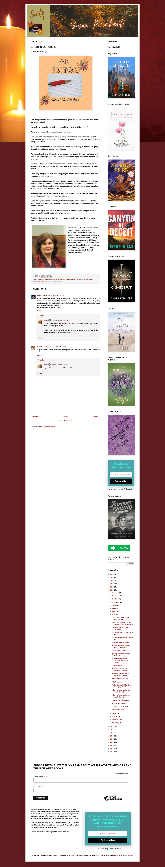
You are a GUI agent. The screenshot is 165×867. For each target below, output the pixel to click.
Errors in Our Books (119, 650)
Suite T (50, 281)
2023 (112, 581)
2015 (112, 739)
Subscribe (121, 481)
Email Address (40, 776)
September (116, 602)
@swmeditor (50, 52)
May (114, 614)
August (114, 605)
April (114, 713)
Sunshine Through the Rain (121, 642)
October (115, 599)
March (114, 716)
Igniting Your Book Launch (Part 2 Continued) (121, 646)
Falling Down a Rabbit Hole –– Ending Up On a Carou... (122, 686)
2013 (112, 745)
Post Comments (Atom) (48, 427)
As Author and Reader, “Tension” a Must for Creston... (120, 660)
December (115, 593)
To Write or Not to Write (120, 706)
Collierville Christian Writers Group (48, 279)
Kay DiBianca (42, 295)
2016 (112, 736)
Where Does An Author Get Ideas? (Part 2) (121, 691)
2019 (112, 726)
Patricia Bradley (42, 346)
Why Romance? (117, 682)
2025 (112, 574)
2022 (112, 584)
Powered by (121, 489)
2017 (112, 733)
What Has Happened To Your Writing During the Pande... (122, 623)
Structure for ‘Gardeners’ (120, 700)
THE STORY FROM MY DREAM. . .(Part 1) (120, 618)
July (113, 608)
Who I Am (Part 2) (118, 709)
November (116, 596)
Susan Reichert (57, 281)
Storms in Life (42, 281)
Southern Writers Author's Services (71, 279)
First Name (37, 786)
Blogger (130, 855)
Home (65, 416)
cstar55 (115, 855)
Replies (42, 315)
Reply (39, 311)
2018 (112, 730)
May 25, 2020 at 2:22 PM (60, 320)
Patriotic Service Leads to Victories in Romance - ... (121, 674)
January (115, 723)
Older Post (95, 416)
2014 (112, 742)
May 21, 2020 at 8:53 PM (57, 346)
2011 (112, 751)
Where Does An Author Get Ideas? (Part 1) (121, 696)
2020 (112, 590)
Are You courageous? (119, 703)
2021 (112, 587)
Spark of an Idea (117, 666)
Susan (46, 320)
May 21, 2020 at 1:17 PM (55, 295)
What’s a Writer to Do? (120, 679)
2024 (112, 578)
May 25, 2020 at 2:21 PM (60, 365)
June (114, 611)
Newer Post (35, 416)
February (115, 720)
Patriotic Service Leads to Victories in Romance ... (121, 670)
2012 (112, 748)
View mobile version (65, 421)
